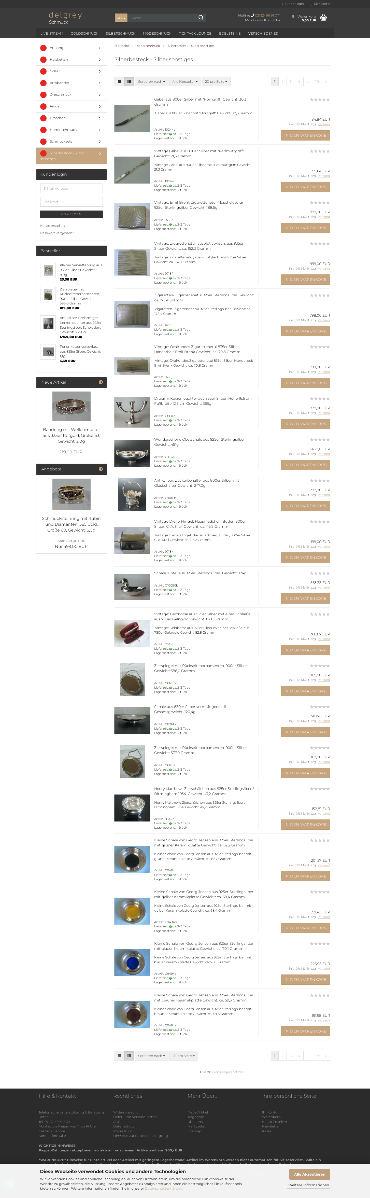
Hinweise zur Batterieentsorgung (140, 1136)
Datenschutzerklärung (163, 1188)
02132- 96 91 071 (267, 15)
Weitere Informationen (308, 1185)
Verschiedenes (263, 33)
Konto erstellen (52, 226)
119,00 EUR (71, 452)
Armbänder (54, 83)
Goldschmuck (84, 33)
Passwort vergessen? (57, 233)
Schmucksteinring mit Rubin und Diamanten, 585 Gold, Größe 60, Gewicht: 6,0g (71, 524)
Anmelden (71, 214)
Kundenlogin (293, 4)
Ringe (50, 106)
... (308, 81)
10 (317, 81)
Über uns (195, 1122)
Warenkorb (271, 1117)
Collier (50, 71)
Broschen (53, 118)
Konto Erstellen (274, 1122)
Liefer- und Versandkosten (135, 1117)
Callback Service (52, 1131)
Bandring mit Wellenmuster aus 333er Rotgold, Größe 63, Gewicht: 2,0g (71, 435)
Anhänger (53, 48)
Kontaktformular (52, 1136)
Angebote (196, 1117)
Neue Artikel (198, 1112)
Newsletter (271, 1126)
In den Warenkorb (305, 135)
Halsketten (54, 60)
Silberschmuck (120, 33)
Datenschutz (124, 1126)
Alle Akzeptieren (309, 1174)
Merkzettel (320, 4)
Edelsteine (230, 33)
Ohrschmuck (56, 95)
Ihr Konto (269, 1112)
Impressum (122, 1131)
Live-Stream (51, 33)
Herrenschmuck (58, 130)
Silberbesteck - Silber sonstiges (62, 155)
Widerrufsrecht (125, 1112)
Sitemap (195, 1131)
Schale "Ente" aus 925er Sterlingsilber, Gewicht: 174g (200, 573)
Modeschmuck (157, 33)
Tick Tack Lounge (195, 33)
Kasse (267, 1131)
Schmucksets (56, 141)
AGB (117, 1122)
